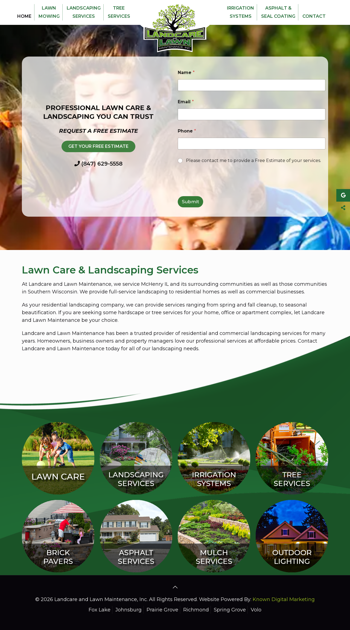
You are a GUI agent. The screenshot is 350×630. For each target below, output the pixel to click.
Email (186, 101)
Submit (190, 201)
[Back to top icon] (175, 587)
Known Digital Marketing (284, 599)
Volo (256, 610)
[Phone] (251, 143)
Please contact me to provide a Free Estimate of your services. (253, 160)
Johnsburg (128, 610)
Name (186, 72)
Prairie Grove (162, 610)
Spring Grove (230, 610)
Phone (187, 131)
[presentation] (219, 192)
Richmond (196, 610)
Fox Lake (99, 610)
